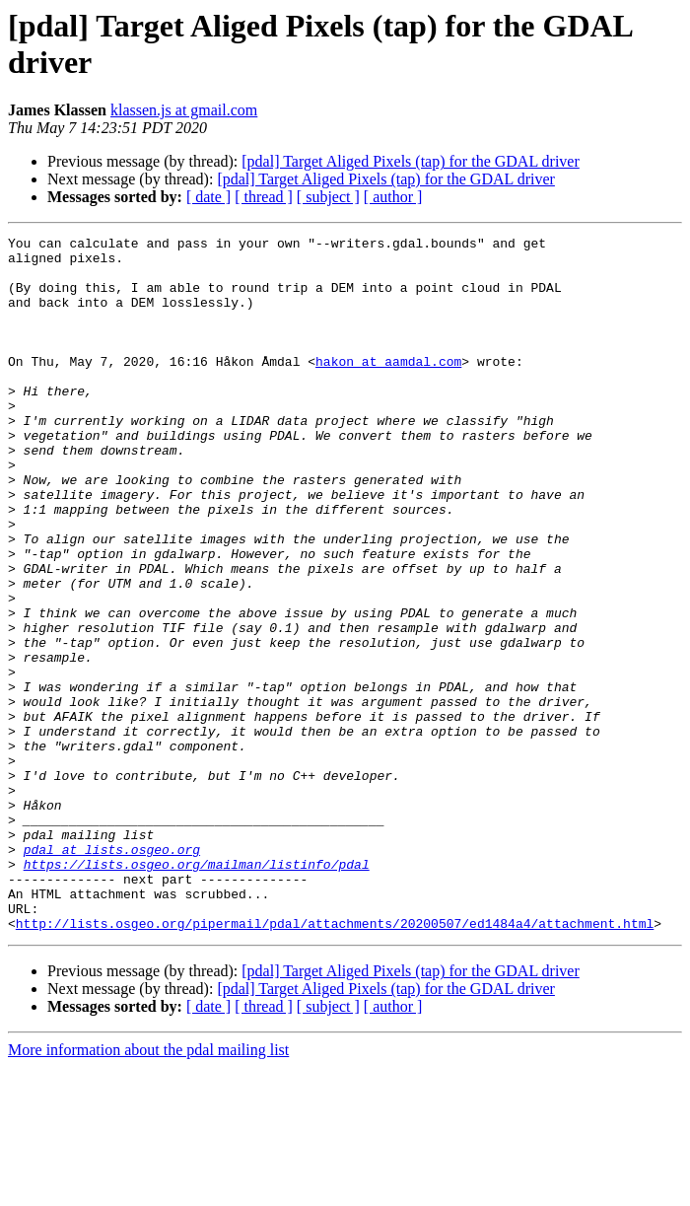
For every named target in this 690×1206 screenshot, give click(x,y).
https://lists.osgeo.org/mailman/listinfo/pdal (197, 991)
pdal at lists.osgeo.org (112, 973)
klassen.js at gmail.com (183, 110)
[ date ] (208, 196)
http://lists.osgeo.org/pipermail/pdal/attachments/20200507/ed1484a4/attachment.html (335, 1062)
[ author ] (393, 196)
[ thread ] (264, 196)
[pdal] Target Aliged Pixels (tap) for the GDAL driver (411, 161)
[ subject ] (328, 196)
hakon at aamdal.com (388, 387)
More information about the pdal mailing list (148, 1188)
